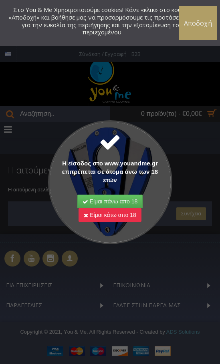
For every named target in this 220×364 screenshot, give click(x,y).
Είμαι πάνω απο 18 (110, 201)
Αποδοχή (198, 23)
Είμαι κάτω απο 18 (110, 215)
